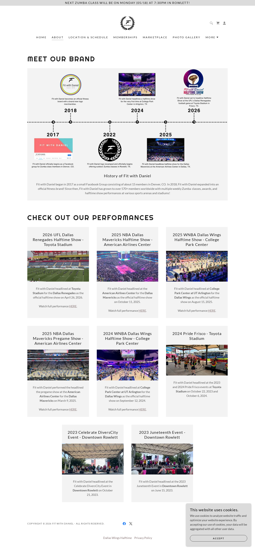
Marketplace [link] (155, 37)
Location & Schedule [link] (88, 37)
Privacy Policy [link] (143, 538)
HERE (73, 306)
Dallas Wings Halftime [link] (117, 538)
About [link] (57, 37)
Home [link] (41, 37)
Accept (218, 538)
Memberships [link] (125, 37)
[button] (224, 23)
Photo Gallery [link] (187, 37)
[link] (127, 23)
